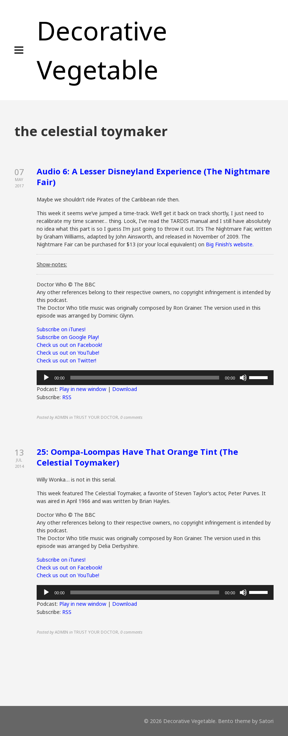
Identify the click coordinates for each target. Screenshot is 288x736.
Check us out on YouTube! (68, 352)
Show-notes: (52, 264)
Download (124, 388)
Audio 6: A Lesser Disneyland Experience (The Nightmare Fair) (153, 176)
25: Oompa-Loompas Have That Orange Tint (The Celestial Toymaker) (137, 457)
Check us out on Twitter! (66, 360)
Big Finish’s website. (230, 244)
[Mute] (243, 377)
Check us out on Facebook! (69, 344)
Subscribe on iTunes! (61, 329)
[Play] (46, 377)
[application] (155, 377)
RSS (66, 397)
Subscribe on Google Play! (68, 337)
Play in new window (82, 388)
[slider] (144, 378)
